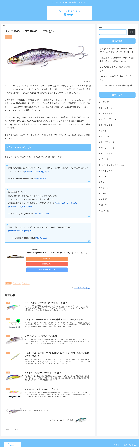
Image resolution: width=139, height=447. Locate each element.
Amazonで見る (36, 258)
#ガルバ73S (60, 203)
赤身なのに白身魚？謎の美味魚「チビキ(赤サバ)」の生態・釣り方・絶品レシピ (117, 50)
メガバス (25, 276)
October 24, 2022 (41, 213)
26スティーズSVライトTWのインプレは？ (116, 78)
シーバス (16, 276)
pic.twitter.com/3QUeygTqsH (36, 171)
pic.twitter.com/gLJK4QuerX (20, 206)
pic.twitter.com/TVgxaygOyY (20, 231)
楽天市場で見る (56, 258)
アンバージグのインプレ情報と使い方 (116, 85)
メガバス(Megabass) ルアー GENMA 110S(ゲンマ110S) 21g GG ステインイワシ (57, 253)
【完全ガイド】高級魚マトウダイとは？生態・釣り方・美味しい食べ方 (117, 59)
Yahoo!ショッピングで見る (77, 258)
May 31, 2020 (41, 238)
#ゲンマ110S (71, 203)
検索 (101, 27)
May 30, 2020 (41, 178)
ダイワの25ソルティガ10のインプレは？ (115, 69)
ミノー (8, 276)
